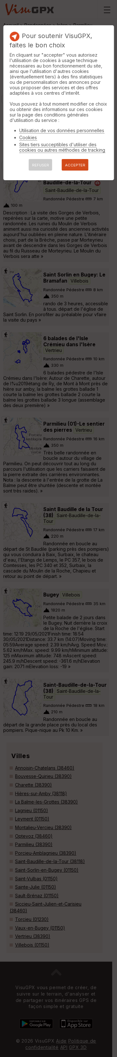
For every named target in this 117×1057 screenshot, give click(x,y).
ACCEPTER (75, 165)
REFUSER (40, 165)
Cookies (28, 137)
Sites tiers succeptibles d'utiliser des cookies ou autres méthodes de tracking (62, 147)
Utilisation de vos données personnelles (61, 130)
